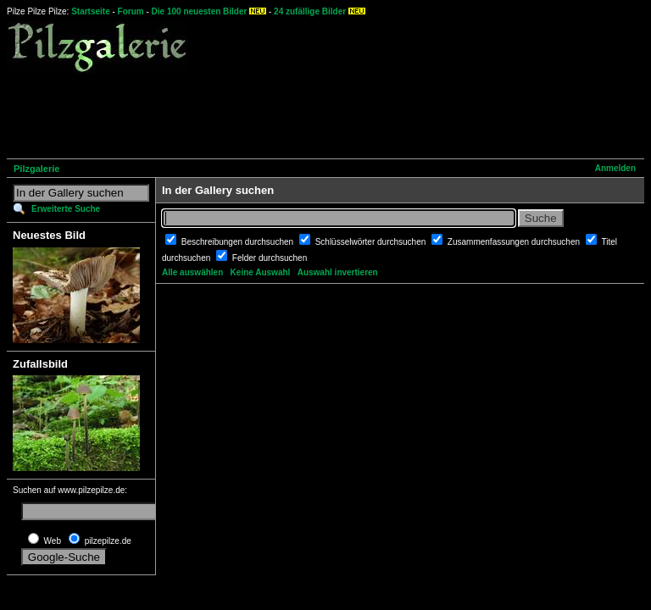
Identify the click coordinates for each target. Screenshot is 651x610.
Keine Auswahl (261, 272)
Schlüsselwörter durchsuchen (371, 242)
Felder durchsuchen (269, 258)
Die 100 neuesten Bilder (200, 11)
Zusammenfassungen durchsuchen (515, 242)
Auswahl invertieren (338, 272)
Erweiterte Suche (65, 209)
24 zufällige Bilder (310, 11)
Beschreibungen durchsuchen (238, 242)
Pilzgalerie (36, 169)
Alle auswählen (192, 272)
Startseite (90, 11)
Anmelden (615, 168)
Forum (131, 11)
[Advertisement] (315, 113)
